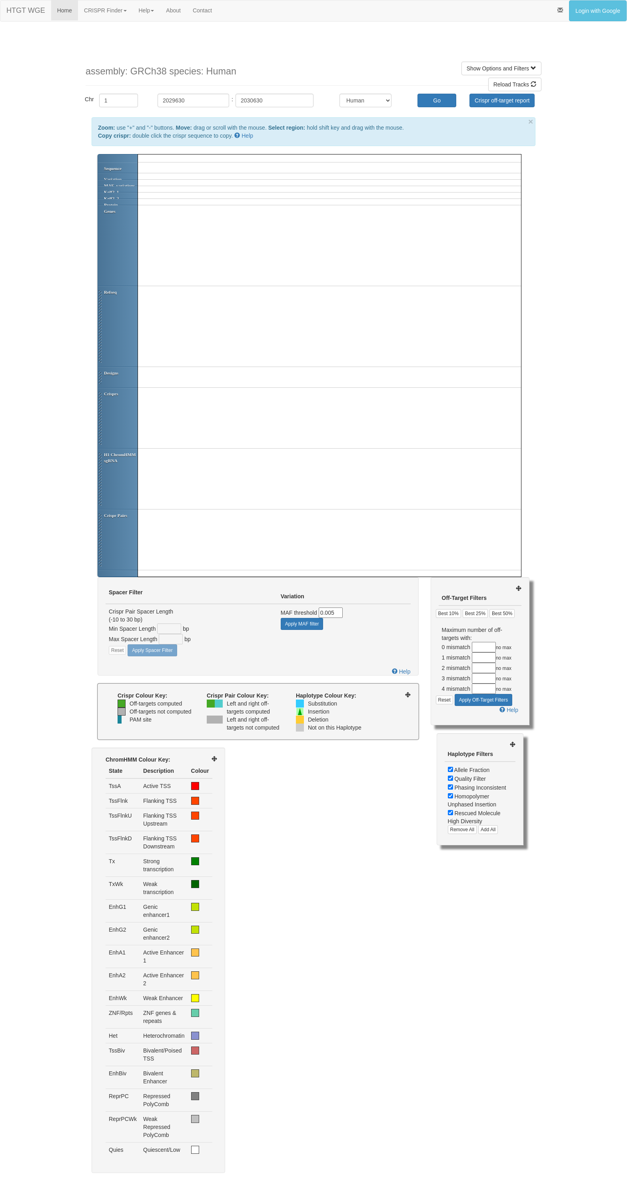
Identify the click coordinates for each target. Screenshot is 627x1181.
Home (64, 10)
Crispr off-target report (502, 100)
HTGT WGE (25, 10)
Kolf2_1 (111, 192)
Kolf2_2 (111, 198)
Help (146, 10)
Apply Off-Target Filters (483, 700)
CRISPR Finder (105, 10)
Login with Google (597, 11)
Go (437, 100)
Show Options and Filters (501, 68)
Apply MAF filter (302, 624)
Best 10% (448, 613)
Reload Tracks (514, 84)
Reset (117, 650)
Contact (202, 10)
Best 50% (502, 613)
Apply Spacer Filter (152, 650)
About (173, 10)
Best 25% (475, 613)
